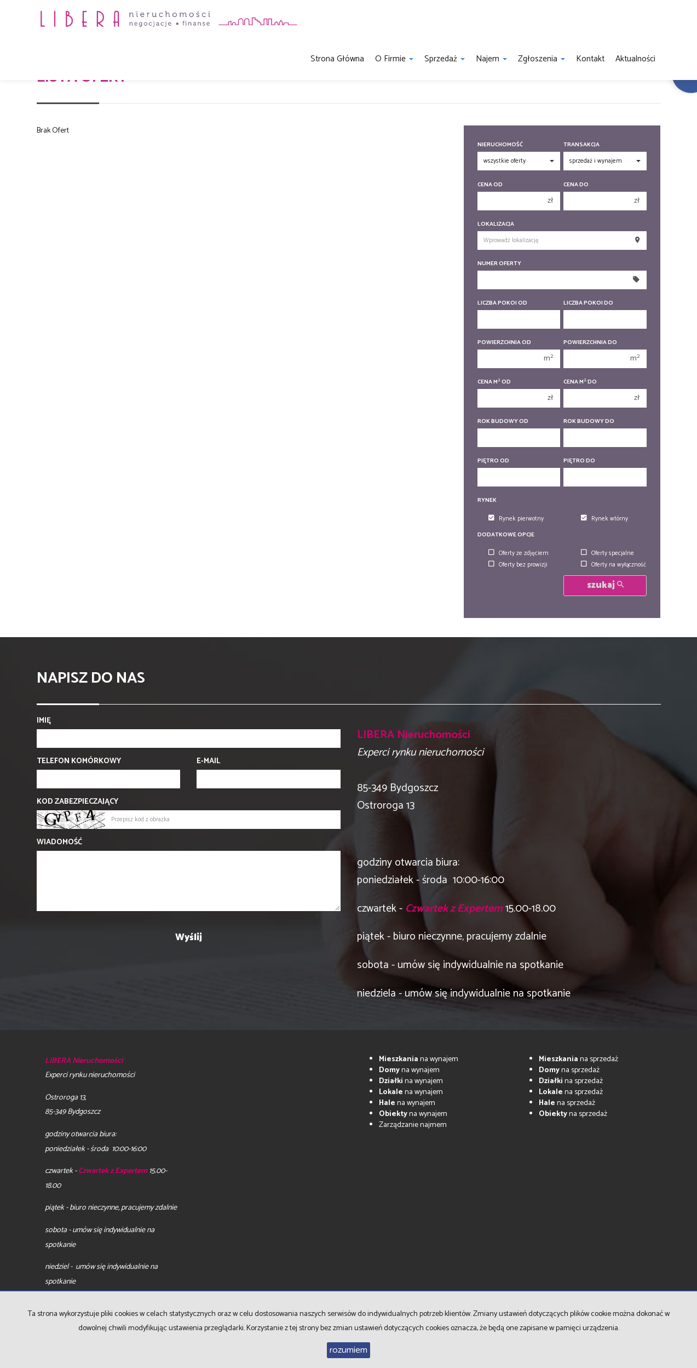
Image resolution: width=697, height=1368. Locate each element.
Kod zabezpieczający (77, 802)
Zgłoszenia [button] (541, 59)
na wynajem (418, 1059)
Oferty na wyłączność (613, 565)
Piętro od (493, 461)
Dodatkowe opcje (505, 535)
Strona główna (337, 59)
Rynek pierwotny (516, 519)
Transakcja (581, 145)
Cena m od (494, 382)
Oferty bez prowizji (518, 565)
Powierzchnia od (504, 343)
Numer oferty (499, 264)
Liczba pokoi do (588, 303)
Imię (44, 721)
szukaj (605, 585)
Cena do (576, 185)
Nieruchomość (500, 145)
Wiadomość (59, 842)
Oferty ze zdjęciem (518, 553)
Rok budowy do (588, 421)
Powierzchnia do (590, 343)
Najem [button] (491, 59)
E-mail (208, 761)
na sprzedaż (578, 1059)
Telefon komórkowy (79, 761)
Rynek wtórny (604, 519)
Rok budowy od (502, 421)
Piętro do (579, 461)
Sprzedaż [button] (444, 59)
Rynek (487, 500)
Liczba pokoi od (502, 303)
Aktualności (635, 59)
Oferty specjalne (607, 553)
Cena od (490, 185)
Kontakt (590, 59)
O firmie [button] (394, 59)
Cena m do (580, 382)
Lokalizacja (495, 224)
